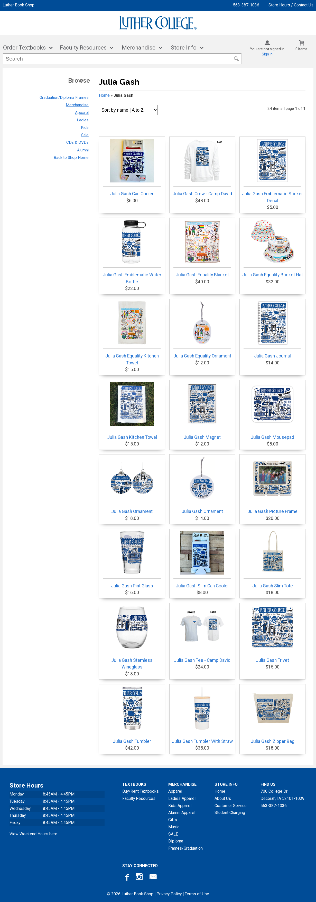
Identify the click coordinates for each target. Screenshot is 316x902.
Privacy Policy (169, 893)
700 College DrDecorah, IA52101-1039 (282, 795)
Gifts (172, 819)
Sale (85, 135)
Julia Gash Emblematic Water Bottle (132, 252)
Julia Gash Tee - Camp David (202, 634)
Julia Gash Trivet (272, 634)
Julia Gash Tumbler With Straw (202, 715)
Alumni (83, 150)
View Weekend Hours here (33, 833)
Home (104, 95)
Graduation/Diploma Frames (64, 97)
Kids (85, 127)
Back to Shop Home (71, 157)
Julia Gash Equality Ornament (202, 329)
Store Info (184, 47)
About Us (223, 798)
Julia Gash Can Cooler (132, 167)
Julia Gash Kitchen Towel (132, 411)
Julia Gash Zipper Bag (272, 715)
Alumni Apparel (181, 812)
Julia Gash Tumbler (132, 715)
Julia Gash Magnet (202, 411)
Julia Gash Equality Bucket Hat (272, 248)
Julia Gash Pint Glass (132, 559)
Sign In (267, 54)
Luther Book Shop (18, 5)
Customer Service (231, 805)
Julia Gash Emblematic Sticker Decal (272, 171)
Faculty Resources (83, 47)
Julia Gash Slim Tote (272, 559)
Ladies (83, 120)
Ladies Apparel (182, 798)
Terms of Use (197, 893)
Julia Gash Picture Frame (272, 485)
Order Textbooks (24, 47)
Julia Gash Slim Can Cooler (202, 559)
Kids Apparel (179, 805)
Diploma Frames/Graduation (185, 845)
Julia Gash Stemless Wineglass (132, 637)
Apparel (82, 112)
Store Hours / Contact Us (290, 5)
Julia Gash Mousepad (272, 411)
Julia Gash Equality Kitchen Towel (132, 333)
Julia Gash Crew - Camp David (202, 167)
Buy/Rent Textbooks (140, 791)
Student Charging (230, 812)
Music (173, 827)
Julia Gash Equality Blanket (202, 248)
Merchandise (138, 47)
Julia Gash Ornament (132, 485)
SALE (173, 834)
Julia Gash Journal (272, 329)
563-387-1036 (246, 5)
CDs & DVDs (77, 142)
